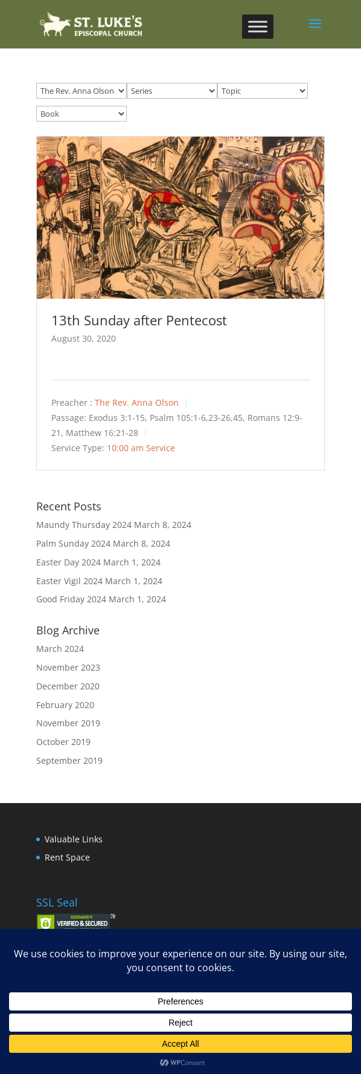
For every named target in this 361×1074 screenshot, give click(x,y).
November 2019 (68, 723)
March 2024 (60, 648)
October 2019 (63, 741)
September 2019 (69, 760)
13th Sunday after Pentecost (139, 320)
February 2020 (65, 705)
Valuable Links (74, 839)
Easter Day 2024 (68, 562)
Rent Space (67, 857)
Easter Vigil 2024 (69, 581)
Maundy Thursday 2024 (84, 524)
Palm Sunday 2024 (73, 543)
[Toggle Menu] (257, 26)
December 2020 (68, 686)
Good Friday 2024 (71, 599)
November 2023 (68, 667)
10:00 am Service (141, 448)
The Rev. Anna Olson (137, 402)
